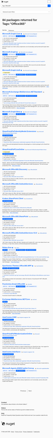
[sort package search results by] (28, 30)
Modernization (26, 344)
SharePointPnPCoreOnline (13, 149)
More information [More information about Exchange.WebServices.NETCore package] (16, 313)
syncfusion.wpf (12, 275)
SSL (38, 257)
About (12, 431)
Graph (15, 43)
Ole (29, 317)
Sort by (4, 30)
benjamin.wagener (24, 317)
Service (18, 176)
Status (3, 408)
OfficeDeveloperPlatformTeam (9, 133)
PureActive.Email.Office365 (13, 284)
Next (30, 391)
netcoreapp (21, 275)
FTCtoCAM (26, 160)
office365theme (40, 275)
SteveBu (30, 284)
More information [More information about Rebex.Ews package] (15, 262)
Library (33, 103)
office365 (13, 103)
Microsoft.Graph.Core (11, 34)
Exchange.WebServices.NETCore (16, 299)
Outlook (28, 43)
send (40, 257)
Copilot (5, 377)
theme (48, 275)
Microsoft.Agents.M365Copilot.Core (17, 368)
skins (3, 276)
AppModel (28, 142)
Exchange (12, 257)
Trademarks (36, 431)
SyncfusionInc (39, 266)
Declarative (14, 377)
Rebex (5, 257)
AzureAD (37, 43)
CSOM (14, 207)
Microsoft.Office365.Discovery (14, 169)
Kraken (18, 207)
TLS (36, 257)
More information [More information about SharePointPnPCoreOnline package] (16, 165)
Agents (9, 377)
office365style (32, 275)
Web (22, 103)
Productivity (5, 44)
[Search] (49, 5)
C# (35, 103)
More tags (16, 44)
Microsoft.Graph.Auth (11, 70)
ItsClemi (35, 299)
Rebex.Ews (7, 247)
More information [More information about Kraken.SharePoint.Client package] (14, 212)
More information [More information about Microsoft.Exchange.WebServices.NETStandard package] (21, 108)
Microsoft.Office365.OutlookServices (17, 184)
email (10, 293)
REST (22, 176)
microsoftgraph (33, 34)
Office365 (11, 43)
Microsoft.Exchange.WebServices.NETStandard (22, 92)
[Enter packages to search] (24, 5)
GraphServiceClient (21, 43)
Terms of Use (18, 431)
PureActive (6, 293)
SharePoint (11, 44)
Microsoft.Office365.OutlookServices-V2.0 (19, 233)
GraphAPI (42, 43)
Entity (10, 326)
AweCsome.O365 (9, 317)
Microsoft (27, 34)
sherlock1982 (5, 93)
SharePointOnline (40, 142)
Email (26, 103)
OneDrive (33, 43)
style (45, 275)
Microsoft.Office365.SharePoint (15, 216)
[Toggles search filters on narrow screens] (49, 12)
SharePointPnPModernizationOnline (17, 334)
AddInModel (23, 142)
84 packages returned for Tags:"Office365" (19, 21)
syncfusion (6, 275)
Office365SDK (33, 169)
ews (5, 103)
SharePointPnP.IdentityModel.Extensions (19, 131)
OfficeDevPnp (23, 207)
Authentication (16, 142)
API (24, 103)
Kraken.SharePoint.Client (12, 198)
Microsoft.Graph (9, 52)
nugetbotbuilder (45, 368)
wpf (17, 275)
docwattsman (29, 198)
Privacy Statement (27, 431)
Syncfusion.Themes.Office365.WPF (17, 266)
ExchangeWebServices (28, 257)
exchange (8, 103)
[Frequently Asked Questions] (2, 413)
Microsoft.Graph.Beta (11, 111)
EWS (8, 257)
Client (29, 103)
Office (10, 142)
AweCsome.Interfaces (11, 352)
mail (43, 257)
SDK (47, 377)
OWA (16, 257)
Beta (28, 121)
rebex (17, 247)
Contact (4, 402)
